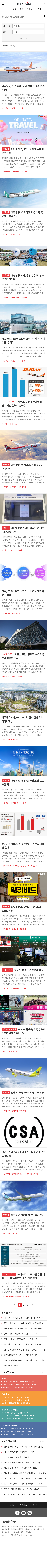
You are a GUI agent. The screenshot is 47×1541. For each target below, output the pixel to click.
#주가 (13, 677)
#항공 (8, 1233)
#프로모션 (16, 235)
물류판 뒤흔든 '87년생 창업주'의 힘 (17, 1457)
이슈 (22, 9)
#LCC (11, 424)
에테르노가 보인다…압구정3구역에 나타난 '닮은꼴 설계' (19, 1381)
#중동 (16, 424)
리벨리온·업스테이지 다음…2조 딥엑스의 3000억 (17, 1434)
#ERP (21, 613)
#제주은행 (12, 550)
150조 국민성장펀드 (10, 1425)
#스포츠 (4, 1052)
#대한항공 (5, 298)
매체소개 (12, 1505)
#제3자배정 (27, 1297)
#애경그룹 (5, 361)
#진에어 (4, 1111)
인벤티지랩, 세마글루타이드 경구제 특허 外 (20, 1334)
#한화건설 (16, 740)
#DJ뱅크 (4, 550)
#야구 (15, 1052)
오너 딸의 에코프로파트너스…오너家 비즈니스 (16, 1403)
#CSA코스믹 (6, 1174)
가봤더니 (6, 528)
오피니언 (30, 9)
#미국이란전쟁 (14, 988)
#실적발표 (13, 108)
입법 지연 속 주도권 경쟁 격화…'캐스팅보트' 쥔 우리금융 (19, 1419)
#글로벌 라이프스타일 (33, 1174)
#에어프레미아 (13, 1111)
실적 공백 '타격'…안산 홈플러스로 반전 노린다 (22, 1462)
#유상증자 (18, 1297)
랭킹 (14, 9)
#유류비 (23, 988)
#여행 (10, 235)
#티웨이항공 (6, 171)
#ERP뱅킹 (14, 613)
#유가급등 (5, 988)
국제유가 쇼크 (7, 970)
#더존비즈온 (21, 550)
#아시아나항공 (14, 298)
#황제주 (19, 677)
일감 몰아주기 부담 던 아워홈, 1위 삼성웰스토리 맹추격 (25, 1473)
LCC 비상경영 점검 (9, 401)
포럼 (40, 9)
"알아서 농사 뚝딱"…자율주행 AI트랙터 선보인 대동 (17, 1387)
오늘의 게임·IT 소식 (9, 1029)
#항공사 (4, 235)
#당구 (10, 1052)
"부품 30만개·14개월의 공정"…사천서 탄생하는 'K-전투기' (20, 1384)
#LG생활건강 (6, 677)
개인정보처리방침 (23, 1505)
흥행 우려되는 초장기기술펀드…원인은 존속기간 (17, 1431)
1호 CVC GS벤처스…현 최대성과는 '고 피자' (15, 1400)
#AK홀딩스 (13, 361)
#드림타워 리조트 (18, 866)
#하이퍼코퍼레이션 (8, 1297)
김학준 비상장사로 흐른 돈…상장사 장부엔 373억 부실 (24, 1350)
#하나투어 (22, 929)
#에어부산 (14, 929)
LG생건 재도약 (7, 654)
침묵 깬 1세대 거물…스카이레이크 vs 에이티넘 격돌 (24, 1328)
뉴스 (7, 9)
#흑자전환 (21, 108)
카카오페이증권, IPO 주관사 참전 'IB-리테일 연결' (23, 1318)
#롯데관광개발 (6, 866)
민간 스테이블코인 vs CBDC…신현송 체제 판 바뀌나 (18, 1416)
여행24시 (6, 149)
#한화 (3, 740)
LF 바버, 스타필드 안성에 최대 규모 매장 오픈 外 (22, 1344)
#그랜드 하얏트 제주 (32, 866)
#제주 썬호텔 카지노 (17, 1174)
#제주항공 (5, 108)
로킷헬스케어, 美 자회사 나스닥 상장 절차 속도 (22, 1489)
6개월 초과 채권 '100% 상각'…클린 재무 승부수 (22, 1339)
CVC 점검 (5, 1394)
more (42, 1313)
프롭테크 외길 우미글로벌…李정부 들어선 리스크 (17, 1397)
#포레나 (9, 740)
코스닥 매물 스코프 (9, 1274)
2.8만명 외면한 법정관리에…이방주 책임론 (20, 1355)
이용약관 (34, 1505)
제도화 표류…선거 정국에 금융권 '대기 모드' (15, 1413)
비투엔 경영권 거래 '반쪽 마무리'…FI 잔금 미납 (22, 1452)
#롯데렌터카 (15, 171)
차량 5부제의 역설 (11, 1365)
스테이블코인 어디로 (10, 1410)
